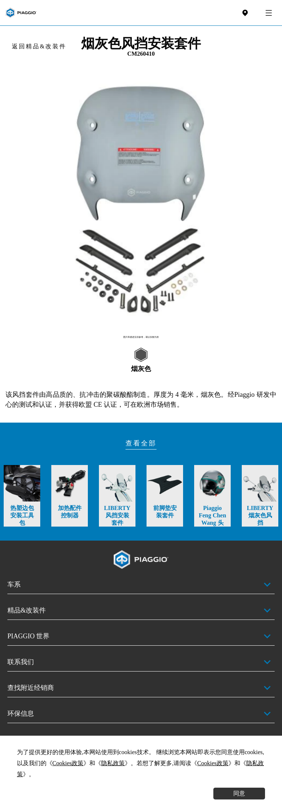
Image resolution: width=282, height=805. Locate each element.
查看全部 (141, 443)
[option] (141, 200)
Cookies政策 (67, 763)
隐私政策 (113, 763)
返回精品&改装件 (39, 46)
